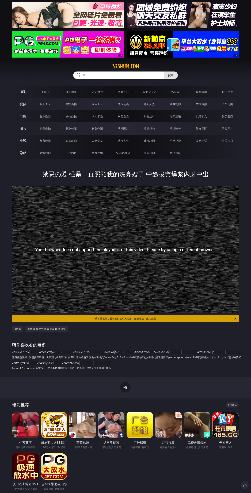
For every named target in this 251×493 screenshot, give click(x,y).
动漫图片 (123, 128)
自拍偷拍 (71, 104)
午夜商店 (71, 153)
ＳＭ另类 (227, 104)
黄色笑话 (201, 141)
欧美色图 (97, 128)
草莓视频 (97, 153)
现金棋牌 (201, 92)
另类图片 (227, 128)
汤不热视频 (123, 153)
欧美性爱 (123, 116)
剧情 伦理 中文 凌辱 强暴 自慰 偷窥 (47, 329)
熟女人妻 (149, 104)
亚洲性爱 (45, 116)
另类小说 (175, 141)
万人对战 (97, 92)
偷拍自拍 (71, 116)
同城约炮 (45, 153)
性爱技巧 (227, 141)
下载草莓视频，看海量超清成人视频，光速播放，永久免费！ (165, 319)
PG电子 (45, 92)
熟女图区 (201, 128)
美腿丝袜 (149, 128)
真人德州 (71, 92)
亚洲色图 (71, 128)
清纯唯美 (175, 128)
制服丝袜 (149, 116)
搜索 (171, 75)
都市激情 (45, 141)
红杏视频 (149, 153)
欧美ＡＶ (97, 104)
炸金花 (175, 92)
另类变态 (227, 116)
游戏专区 (123, 92)
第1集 (18, 329)
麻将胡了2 (149, 92)
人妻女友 (97, 141)
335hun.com (125, 66)
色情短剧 (175, 153)
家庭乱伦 (71, 141)
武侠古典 (123, 141)
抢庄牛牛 (227, 92)
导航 (23, 152)
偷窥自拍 (45, 128)
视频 (23, 104)
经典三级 (175, 116)
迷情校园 (149, 141)
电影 (23, 116)
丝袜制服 (175, 104)
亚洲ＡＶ (45, 104)
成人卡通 (97, 116)
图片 (23, 128)
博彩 (23, 91)
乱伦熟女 (201, 116)
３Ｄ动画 (123, 104)
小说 (23, 140)
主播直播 (201, 104)
